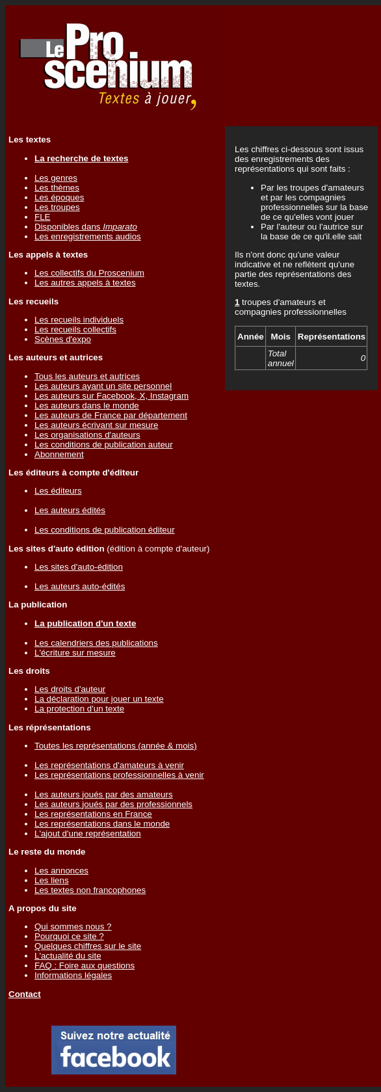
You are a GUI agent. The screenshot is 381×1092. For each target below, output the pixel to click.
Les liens (51, 880)
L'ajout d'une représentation (87, 833)
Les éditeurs (58, 491)
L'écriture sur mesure (75, 653)
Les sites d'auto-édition (78, 567)
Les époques (59, 197)
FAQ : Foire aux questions (84, 965)
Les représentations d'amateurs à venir (109, 765)
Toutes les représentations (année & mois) (115, 746)
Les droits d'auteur (69, 689)
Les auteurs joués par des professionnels (113, 804)
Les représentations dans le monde (102, 824)
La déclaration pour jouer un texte (99, 699)
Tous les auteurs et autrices (87, 376)
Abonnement (59, 454)
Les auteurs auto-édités (79, 586)
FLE (42, 217)
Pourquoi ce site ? (69, 936)
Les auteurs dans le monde (86, 405)
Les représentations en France (93, 814)
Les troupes (57, 207)
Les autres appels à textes (85, 282)
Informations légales (73, 975)
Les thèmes (56, 188)
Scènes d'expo (62, 339)
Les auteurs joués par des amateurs (103, 794)
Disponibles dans (85, 227)
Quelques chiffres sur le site (87, 946)
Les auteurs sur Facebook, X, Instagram (111, 396)
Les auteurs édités (69, 510)
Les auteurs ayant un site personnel (103, 386)
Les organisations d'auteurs (87, 435)
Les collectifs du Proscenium (89, 273)
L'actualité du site (67, 956)
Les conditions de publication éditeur (104, 530)
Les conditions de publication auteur (103, 444)
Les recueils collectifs (75, 329)
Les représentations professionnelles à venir (119, 775)
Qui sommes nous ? (73, 926)
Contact (24, 994)
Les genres (55, 178)
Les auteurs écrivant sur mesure (96, 425)
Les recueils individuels (79, 320)
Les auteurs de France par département (110, 415)
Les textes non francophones (90, 890)
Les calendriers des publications (96, 643)
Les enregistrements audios (87, 236)
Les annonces (61, 870)
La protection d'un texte (79, 708)
